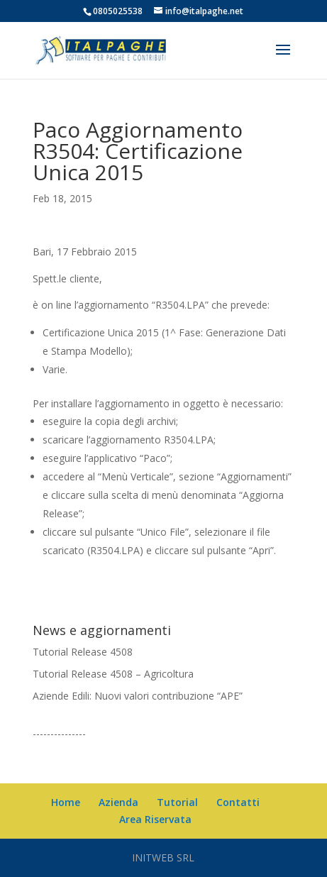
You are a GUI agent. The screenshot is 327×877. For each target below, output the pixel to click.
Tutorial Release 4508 (83, 651)
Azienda (118, 802)
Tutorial (177, 802)
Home (65, 802)
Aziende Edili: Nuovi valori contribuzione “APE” (138, 695)
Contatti (238, 802)
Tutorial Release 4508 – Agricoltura (113, 673)
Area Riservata (155, 819)
